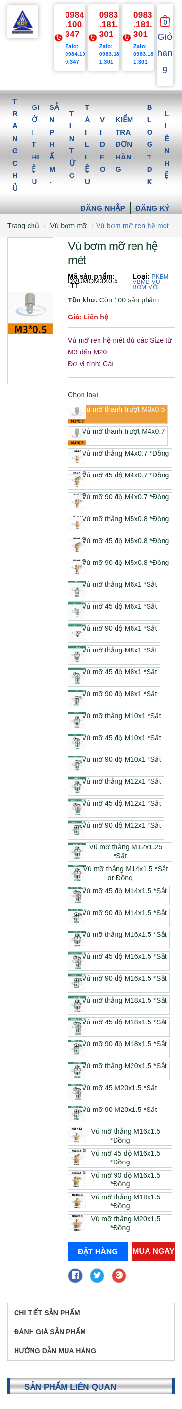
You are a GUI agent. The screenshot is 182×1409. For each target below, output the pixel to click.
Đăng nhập (103, 208)
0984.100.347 (74, 24)
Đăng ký (152, 208)
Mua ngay (153, 1251)
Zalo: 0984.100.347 (75, 54)
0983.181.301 (108, 24)
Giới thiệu (35, 144)
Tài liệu (87, 144)
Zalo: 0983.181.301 (109, 54)
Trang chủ (15, 144)
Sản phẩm (55, 144)
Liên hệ (167, 144)
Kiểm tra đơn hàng (124, 144)
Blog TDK (150, 144)
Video (103, 144)
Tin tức (72, 144)
